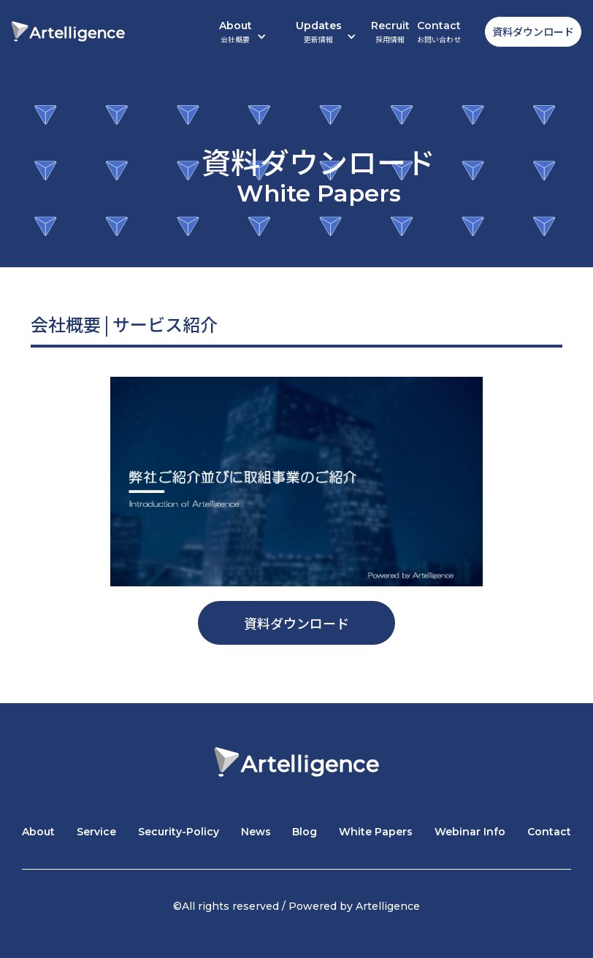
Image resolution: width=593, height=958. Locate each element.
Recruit (390, 32)
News (256, 831)
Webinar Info (470, 831)
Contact (439, 32)
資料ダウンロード (533, 31)
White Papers (376, 831)
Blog (304, 831)
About (38, 831)
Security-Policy (178, 831)
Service (96, 831)
